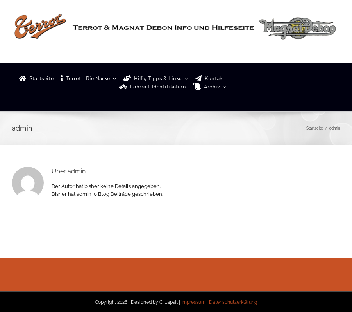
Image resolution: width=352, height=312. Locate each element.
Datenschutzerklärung (233, 302)
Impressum (193, 302)
